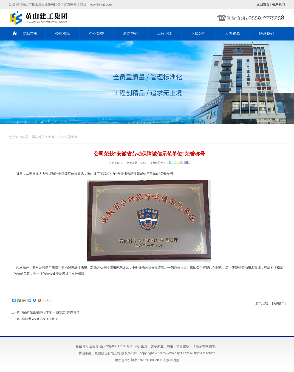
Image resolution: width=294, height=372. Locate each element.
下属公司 (198, 33)
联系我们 (278, 4)
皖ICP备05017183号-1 (116, 346)
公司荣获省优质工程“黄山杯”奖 (39, 318)
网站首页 (30, 33)
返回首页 (263, 4)
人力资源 (232, 33)
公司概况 (62, 33)
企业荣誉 (96, 33)
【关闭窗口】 (279, 303)
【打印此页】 (261, 303)
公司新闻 (71, 137)
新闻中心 (130, 33)
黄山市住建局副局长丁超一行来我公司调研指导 (49, 312)
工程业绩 (164, 33)
